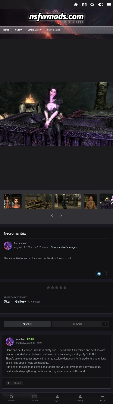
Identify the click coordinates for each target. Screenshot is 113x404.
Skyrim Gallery (15, 292)
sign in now (73, 388)
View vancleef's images (64, 237)
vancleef (22, 233)
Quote (17, 373)
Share (27, 314)
